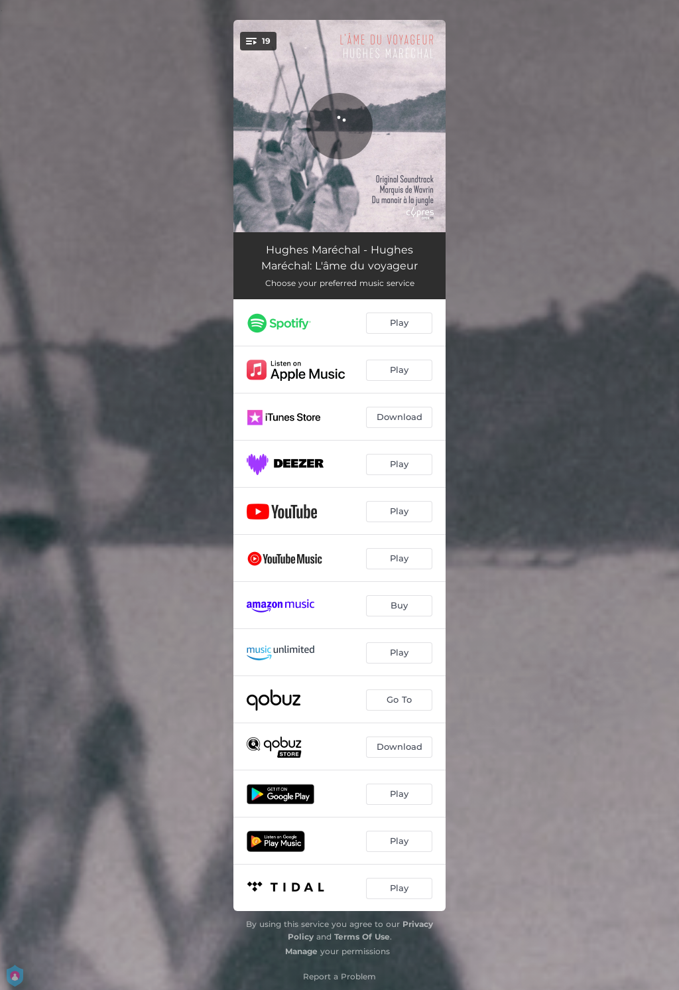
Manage (301, 951)
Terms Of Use (362, 937)
